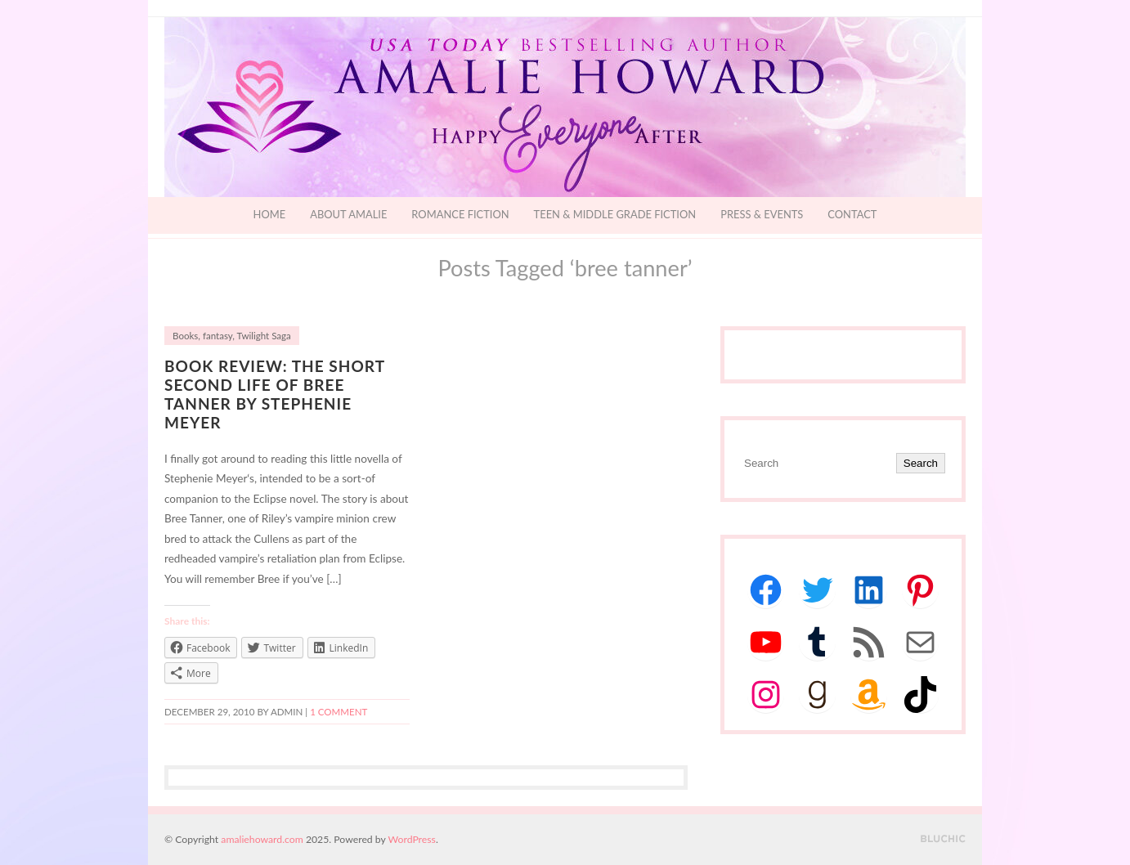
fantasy (217, 335)
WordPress (412, 839)
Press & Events (761, 214)
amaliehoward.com (262, 839)
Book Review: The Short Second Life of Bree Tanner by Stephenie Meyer (274, 394)
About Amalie (348, 214)
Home (269, 214)
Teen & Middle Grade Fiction (615, 214)
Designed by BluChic (943, 839)
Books (185, 335)
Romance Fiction (460, 214)
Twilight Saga (264, 335)
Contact (852, 214)
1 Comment (338, 711)
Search (921, 463)
